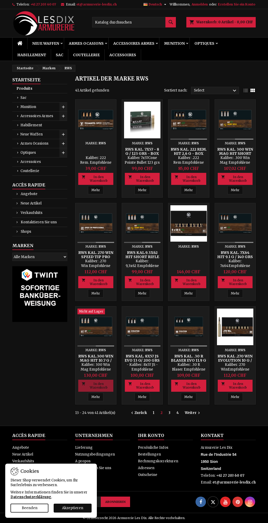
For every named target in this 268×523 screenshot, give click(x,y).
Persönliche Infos (153, 447)
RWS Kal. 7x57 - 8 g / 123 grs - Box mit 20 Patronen (142, 153)
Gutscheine (147, 475)
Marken (23, 245)
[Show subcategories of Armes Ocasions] (63, 143)
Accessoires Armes (133, 43)
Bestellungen (149, 454)
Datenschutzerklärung (30, 497)
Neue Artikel (31, 203)
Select (216, 91)
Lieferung (84, 447)
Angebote (28, 194)
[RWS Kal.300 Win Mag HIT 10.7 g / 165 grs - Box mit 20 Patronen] (95, 312)
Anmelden (200, 4)
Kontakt (212, 435)
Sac (59, 55)
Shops (25, 231)
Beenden (29, 508)
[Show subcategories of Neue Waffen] (63, 134)
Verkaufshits (31, 213)
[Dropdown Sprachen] (155, 4)
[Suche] (134, 22)
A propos (83, 461)
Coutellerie (86, 55)
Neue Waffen (45, 43)
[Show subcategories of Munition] (63, 107)
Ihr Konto (151, 435)
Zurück (138, 413)
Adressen (146, 468)
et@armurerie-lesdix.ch (96, 4)
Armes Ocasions (86, 43)
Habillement (31, 55)
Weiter (193, 413)
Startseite (26, 79)
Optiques (204, 43)
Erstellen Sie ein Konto (236, 4)
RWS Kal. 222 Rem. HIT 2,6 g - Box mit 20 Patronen (189, 153)
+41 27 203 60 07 (43, 4)
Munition (174, 43)
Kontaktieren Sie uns (38, 222)
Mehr (95, 190)
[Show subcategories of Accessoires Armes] (63, 116)
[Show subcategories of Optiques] (63, 152)
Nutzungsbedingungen (95, 454)
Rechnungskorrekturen (158, 461)
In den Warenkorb (95, 179)
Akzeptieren (72, 508)
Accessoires (122, 55)
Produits (24, 88)
